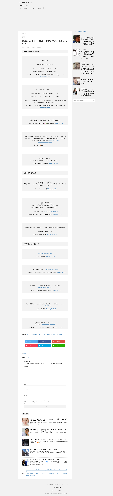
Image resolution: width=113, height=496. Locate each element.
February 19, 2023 (52, 234)
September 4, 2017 (50, 256)
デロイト (32, 8)
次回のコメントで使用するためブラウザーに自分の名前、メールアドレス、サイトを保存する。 (44, 402)
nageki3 (28, 357)
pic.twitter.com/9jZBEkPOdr (48, 324)
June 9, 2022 (57, 290)
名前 (25, 384)
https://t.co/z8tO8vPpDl (53, 140)
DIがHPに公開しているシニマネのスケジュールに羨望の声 (87, 81)
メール (26, 389)
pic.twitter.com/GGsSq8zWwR (45, 142)
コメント (26, 366)
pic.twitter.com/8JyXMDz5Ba (45, 305)
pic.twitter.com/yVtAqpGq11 (45, 287)
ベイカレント (39, 8)
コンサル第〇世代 (24, 8)
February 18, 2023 (58, 123)
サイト (25, 395)
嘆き (24, 351)
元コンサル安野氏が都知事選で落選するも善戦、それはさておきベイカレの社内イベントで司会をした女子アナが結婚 (87, 41)
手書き (24, 353)
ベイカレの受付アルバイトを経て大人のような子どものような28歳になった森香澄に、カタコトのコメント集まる (87, 55)
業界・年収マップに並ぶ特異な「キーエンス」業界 (43, 449)
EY (45, 8)
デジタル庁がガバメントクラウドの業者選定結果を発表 (44, 459)
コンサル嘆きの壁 (25, 3)
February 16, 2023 (45, 76)
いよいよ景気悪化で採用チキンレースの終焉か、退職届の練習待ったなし (45, 334)
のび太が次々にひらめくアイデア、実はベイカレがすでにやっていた (48, 439)
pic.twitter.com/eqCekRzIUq (52, 269)
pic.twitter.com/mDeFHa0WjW (51, 211)
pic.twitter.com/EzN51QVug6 (45, 253)
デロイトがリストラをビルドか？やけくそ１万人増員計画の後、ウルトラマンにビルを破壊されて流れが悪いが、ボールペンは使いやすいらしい (87, 69)
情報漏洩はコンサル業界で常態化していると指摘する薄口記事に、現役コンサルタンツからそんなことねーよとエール (48, 430)
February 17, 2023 (53, 163)
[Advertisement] (56, 20)
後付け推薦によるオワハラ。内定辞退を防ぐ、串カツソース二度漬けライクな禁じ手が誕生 (87, 92)
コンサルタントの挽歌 (56, 490)
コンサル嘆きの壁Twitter (79, 31)
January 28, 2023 (58, 327)
